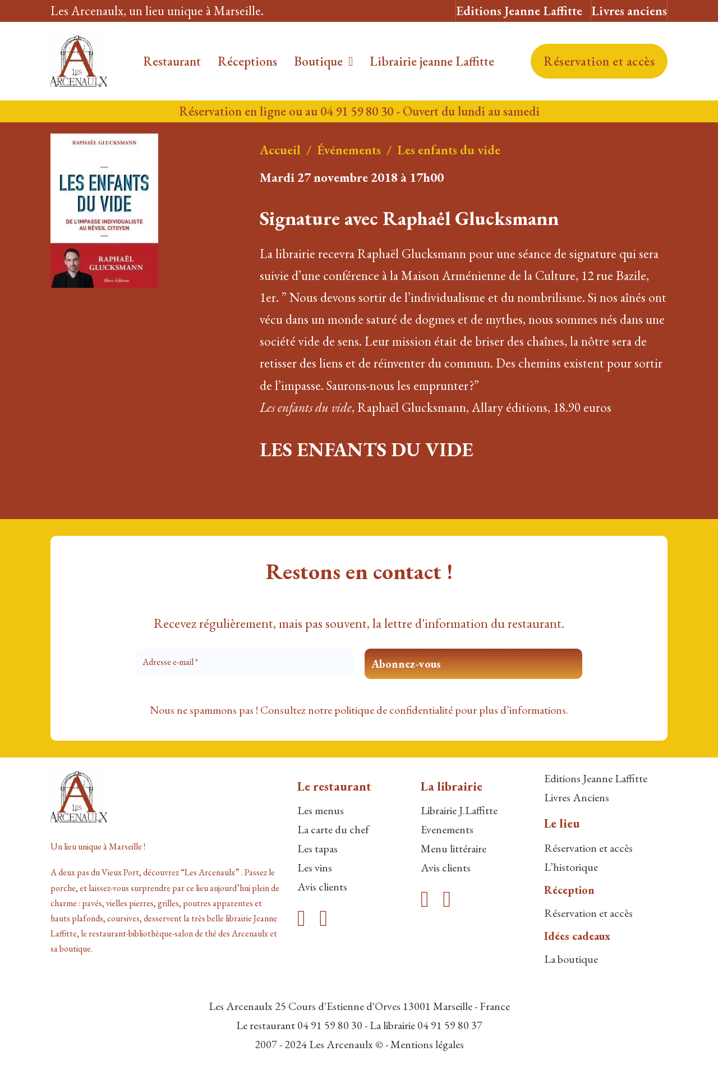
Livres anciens (629, 10)
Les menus (320, 810)
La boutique (571, 959)
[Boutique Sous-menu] (350, 61)
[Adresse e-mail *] (244, 662)
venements (449, 829)
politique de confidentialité (393, 710)
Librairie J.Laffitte (459, 810)
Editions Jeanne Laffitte (519, 10)
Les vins (314, 867)
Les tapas (317, 848)
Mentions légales (427, 1044)
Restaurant (172, 61)
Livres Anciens (576, 797)
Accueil (280, 149)
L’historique (571, 867)
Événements (349, 149)
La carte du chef (333, 829)
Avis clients (322, 886)
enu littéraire (458, 848)
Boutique (318, 61)
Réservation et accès (599, 61)
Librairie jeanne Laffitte (432, 61)
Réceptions (247, 61)
